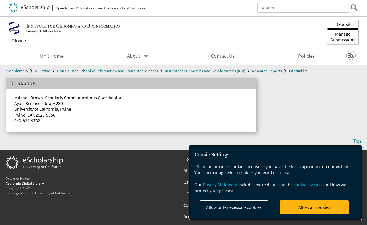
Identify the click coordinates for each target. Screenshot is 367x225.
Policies (306, 56)
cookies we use (308, 184)
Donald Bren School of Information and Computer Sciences (107, 70)
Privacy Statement (220, 184)
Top (357, 141)
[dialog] (275, 182)
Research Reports (267, 70)
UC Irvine (17, 40)
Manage (342, 36)
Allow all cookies (314, 207)
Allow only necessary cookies (234, 207)
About (133, 56)
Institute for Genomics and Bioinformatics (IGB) (205, 70)
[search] (353, 7)
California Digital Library (25, 183)
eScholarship (17, 70)
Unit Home (52, 56)
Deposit (342, 24)
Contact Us (223, 56)
